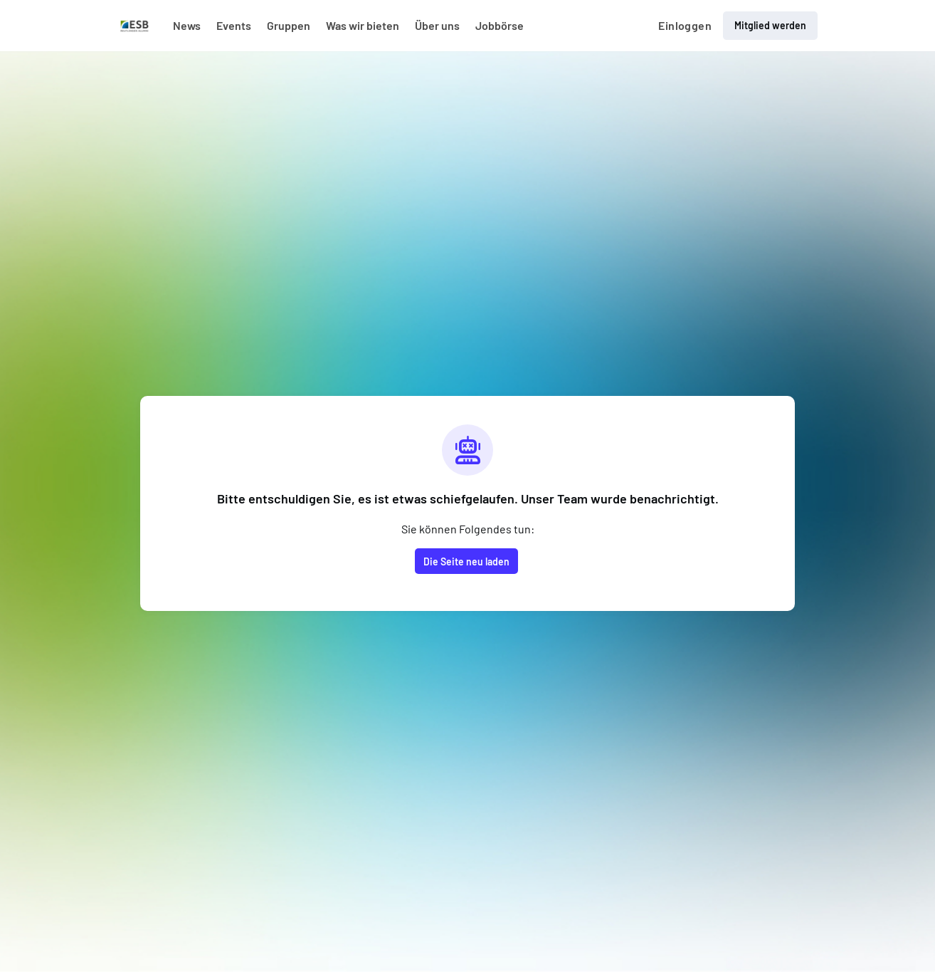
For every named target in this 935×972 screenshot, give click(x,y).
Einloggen (685, 25)
